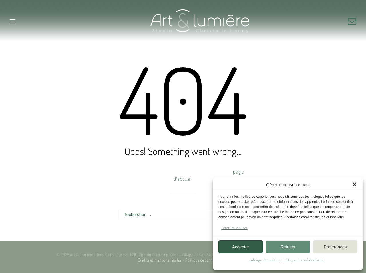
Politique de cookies (264, 260)
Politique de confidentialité (303, 260)
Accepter (240, 246)
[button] (354, 184)
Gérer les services (234, 228)
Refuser (288, 246)
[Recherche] (183, 214)
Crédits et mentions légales (159, 260)
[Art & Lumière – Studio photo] (183, 21)
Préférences (335, 246)
